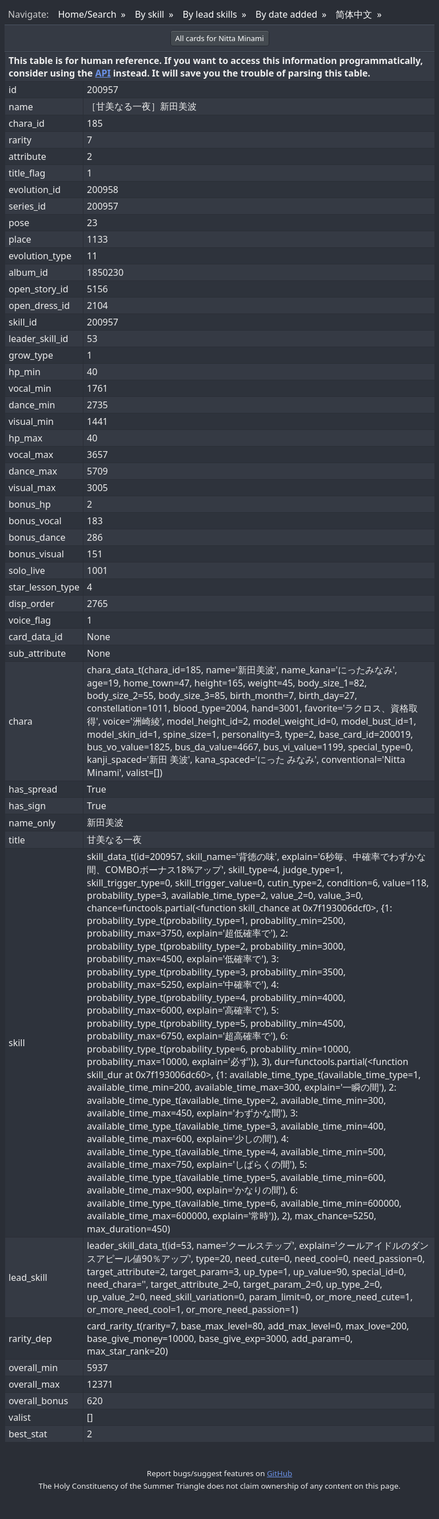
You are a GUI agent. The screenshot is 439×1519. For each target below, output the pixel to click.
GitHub (279, 1473)
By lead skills (210, 14)
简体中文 (354, 14)
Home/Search (87, 14)
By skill (149, 14)
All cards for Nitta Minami (219, 38)
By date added (286, 14)
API (102, 73)
